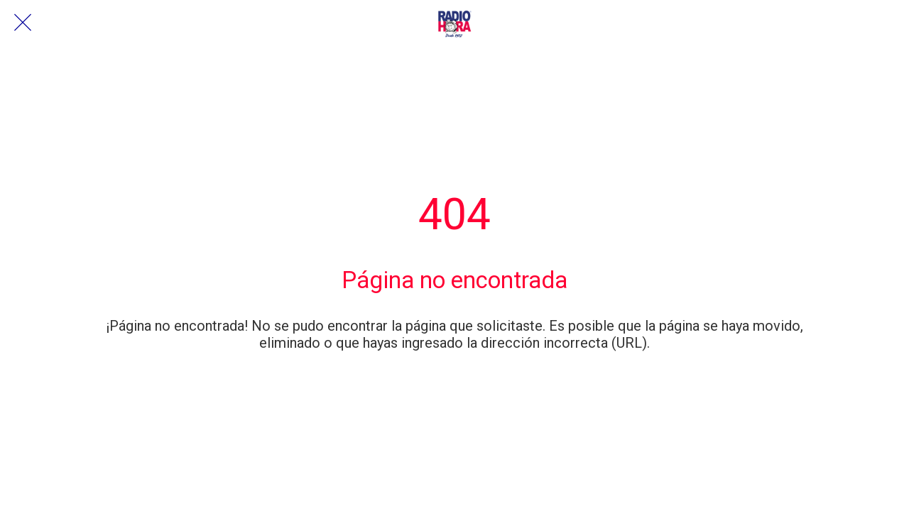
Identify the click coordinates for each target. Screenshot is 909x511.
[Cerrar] (22, 22)
